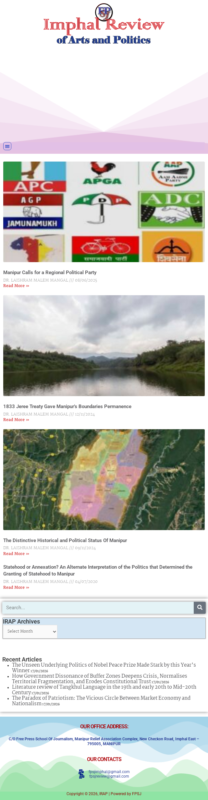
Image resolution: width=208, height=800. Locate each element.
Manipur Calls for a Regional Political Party (49, 272)
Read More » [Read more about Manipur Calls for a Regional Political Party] (16, 286)
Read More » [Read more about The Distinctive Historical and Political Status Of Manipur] (16, 554)
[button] (7, 146)
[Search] (200, 608)
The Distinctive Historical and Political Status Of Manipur (65, 540)
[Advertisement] (104, 92)
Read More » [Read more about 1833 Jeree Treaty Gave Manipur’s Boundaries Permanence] (16, 420)
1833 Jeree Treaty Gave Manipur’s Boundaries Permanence (67, 406)
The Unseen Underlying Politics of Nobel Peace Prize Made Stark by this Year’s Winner (104, 668)
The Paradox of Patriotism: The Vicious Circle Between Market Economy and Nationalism (101, 701)
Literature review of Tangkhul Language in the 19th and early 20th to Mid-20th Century (104, 690)
